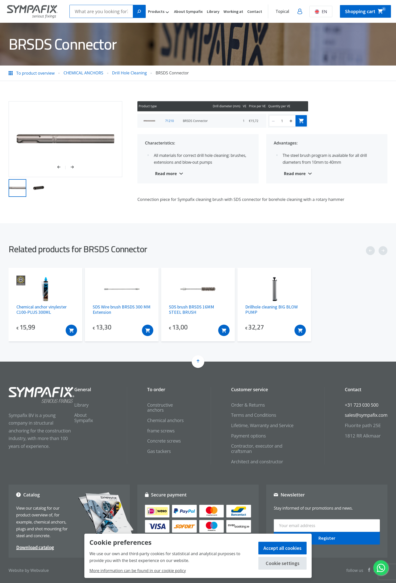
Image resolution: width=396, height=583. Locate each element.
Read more (166, 173)
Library (213, 11)
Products (156, 11)
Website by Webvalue (29, 570)
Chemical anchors (165, 420)
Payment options (248, 436)
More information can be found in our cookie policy (137, 570)
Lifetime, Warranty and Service (262, 425)
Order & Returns (248, 405)
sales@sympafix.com (366, 415)
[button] (61, 167)
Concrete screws (164, 441)
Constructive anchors (160, 407)
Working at (233, 11)
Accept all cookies (282, 548)
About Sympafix (188, 11)
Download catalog (35, 547)
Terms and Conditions (253, 415)
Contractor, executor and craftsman (256, 448)
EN (321, 11)
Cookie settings (283, 563)
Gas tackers (159, 451)
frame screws (161, 431)
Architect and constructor (257, 462)
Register (326, 538)
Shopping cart (365, 10)
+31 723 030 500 (361, 405)
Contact (254, 11)
